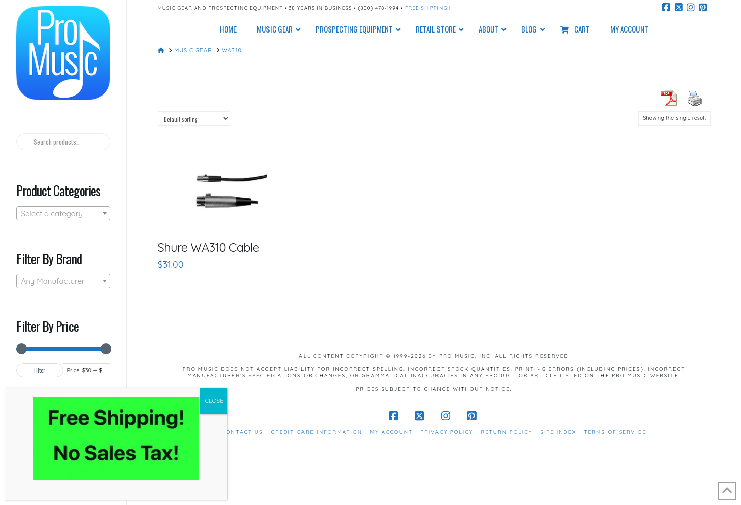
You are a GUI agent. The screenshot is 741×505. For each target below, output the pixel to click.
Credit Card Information (316, 432)
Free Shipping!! (427, 8)
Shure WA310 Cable (208, 247)
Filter (39, 370)
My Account (391, 432)
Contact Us (242, 432)
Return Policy (506, 432)
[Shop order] (194, 118)
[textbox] (63, 214)
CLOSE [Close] (214, 400)
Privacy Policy (446, 432)
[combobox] (63, 213)
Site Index (558, 432)
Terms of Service (615, 432)
